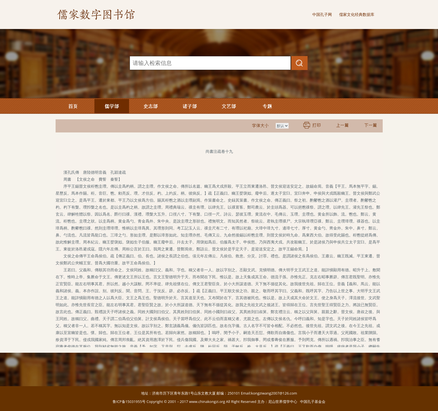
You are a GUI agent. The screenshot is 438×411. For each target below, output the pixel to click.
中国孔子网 (322, 14)
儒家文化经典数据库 (356, 14)
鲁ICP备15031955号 (129, 401)
